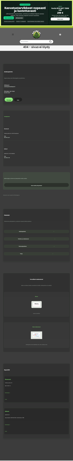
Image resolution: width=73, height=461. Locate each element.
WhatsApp (9, 100)
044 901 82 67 (7, 93)
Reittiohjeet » (7, 393)
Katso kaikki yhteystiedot (36, 186)
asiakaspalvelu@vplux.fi (9, 87)
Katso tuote (60, 19)
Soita (18, 100)
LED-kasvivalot (19, 18)
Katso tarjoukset (9, 18)
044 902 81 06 (7, 158)
